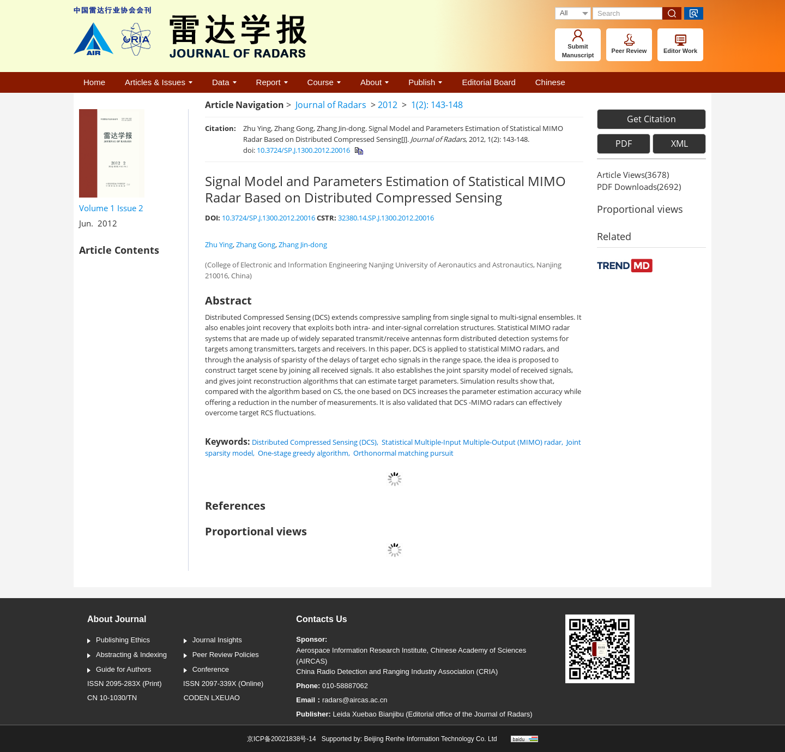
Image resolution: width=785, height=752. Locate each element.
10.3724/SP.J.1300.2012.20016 (303, 150)
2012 (387, 105)
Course (324, 82)
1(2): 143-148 (437, 105)
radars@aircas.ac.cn (354, 700)
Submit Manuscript (578, 43)
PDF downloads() (639, 186)
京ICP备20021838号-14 (281, 739)
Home (94, 82)
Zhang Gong (255, 244)
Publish (425, 82)
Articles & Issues (158, 82)
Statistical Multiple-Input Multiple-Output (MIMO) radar (471, 442)
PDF (623, 144)
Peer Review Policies (221, 655)
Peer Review (629, 44)
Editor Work (680, 44)
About (374, 82)
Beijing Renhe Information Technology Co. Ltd (430, 739)
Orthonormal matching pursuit (403, 453)
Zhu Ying (219, 244)
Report (272, 82)
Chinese (550, 82)
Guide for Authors (119, 670)
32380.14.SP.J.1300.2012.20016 (386, 218)
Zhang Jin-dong (303, 244)
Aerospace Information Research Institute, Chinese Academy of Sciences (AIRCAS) (411, 655)
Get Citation (651, 119)
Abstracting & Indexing (127, 655)
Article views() (633, 174)
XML (679, 144)
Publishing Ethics (118, 641)
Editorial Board (488, 82)
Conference (206, 670)
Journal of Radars (330, 105)
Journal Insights (213, 641)
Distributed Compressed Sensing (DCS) (314, 442)
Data (224, 82)
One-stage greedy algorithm (303, 453)
